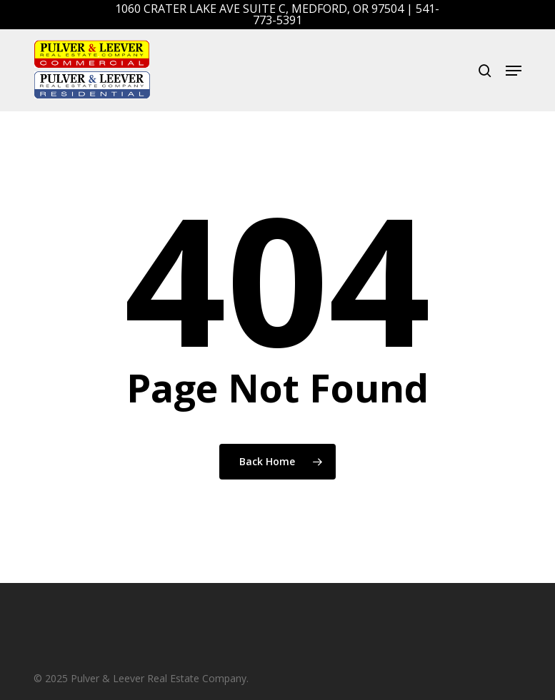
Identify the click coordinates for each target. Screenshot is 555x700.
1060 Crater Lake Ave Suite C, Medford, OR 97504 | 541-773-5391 (277, 14)
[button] (513, 71)
